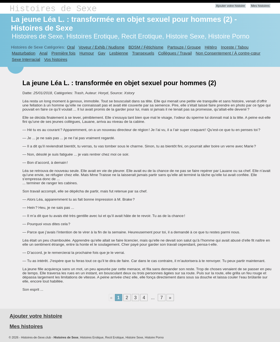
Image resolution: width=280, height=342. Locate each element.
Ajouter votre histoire (230, 5)
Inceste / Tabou (235, 47)
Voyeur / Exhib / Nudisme (102, 47)
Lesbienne (118, 53)
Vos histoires (55, 59)
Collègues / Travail (175, 53)
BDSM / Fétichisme (146, 47)
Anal (43, 53)
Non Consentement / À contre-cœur (228, 53)
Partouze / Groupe (184, 47)
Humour (86, 53)
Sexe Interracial (26, 59)
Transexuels (143, 53)
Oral (71, 47)
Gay (101, 53)
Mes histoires (260, 5)
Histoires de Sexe (53, 9)
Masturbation (23, 53)
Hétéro (211, 47)
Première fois (63, 53)
